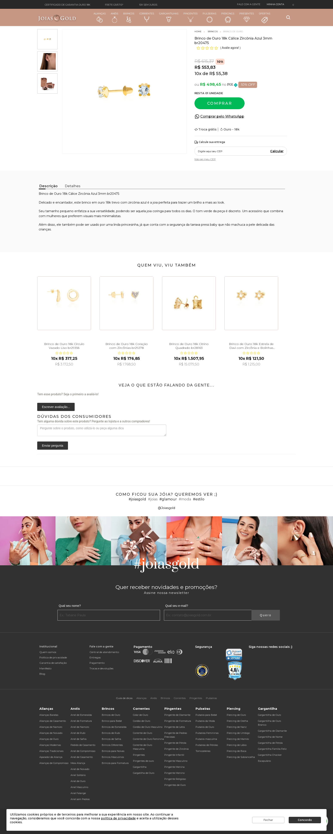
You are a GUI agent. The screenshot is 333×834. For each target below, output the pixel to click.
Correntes (146, 17)
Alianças (100, 17)
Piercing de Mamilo (238, 738)
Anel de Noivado (80, 769)
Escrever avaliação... (56, 407)
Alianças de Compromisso (53, 763)
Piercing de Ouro (236, 714)
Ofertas (264, 18)
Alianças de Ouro (49, 738)
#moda (185, 499)
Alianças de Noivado (50, 732)
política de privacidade (118, 818)
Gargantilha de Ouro (269, 714)
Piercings (227, 17)
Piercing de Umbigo (238, 732)
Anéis (114, 17)
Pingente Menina (174, 766)
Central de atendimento (104, 652)
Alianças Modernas (50, 745)
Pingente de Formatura (177, 720)
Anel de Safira (78, 738)
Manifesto (45, 668)
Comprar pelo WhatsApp (222, 116)
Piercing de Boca (236, 751)
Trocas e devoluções (101, 668)
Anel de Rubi (78, 732)
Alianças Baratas (48, 714)
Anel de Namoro (80, 726)
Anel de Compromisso (83, 751)
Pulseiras (209, 17)
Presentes (246, 17)
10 (197, 73)
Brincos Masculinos (113, 757)
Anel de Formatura (81, 720)
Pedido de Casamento (83, 745)
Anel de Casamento (82, 757)
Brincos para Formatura (115, 763)
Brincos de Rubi (111, 732)
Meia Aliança (78, 763)
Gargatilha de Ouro (143, 772)
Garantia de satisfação (53, 662)
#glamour (168, 499)
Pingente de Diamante (177, 714)
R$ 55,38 (218, 73)
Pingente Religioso (175, 778)
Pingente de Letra (174, 726)
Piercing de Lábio (237, 745)
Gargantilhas (168, 17)
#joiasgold (137, 499)
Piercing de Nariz (237, 726)
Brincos (128, 17)
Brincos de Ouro (111, 714)
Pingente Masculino (175, 760)
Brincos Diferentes (112, 745)
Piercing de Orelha (237, 720)
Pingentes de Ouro (175, 784)
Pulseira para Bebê (206, 714)
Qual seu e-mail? (176, 605)
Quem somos (47, 652)
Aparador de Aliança (50, 757)
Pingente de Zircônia (176, 748)
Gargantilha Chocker (270, 754)
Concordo (305, 820)
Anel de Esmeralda (81, 714)
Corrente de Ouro (142, 732)
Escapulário (264, 760)
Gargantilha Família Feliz (272, 748)
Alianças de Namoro (50, 726)
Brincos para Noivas (113, 751)
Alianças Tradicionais (51, 751)
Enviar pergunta (52, 445)
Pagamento (97, 662)
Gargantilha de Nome (270, 736)
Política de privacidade (53, 657)
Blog (42, 673)
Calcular (277, 151)
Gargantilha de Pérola (270, 742)
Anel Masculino (79, 787)
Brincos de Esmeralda (114, 726)
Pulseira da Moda (205, 720)
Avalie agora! (231, 47)
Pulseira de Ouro (205, 726)
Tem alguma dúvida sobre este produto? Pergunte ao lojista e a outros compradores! (93, 421)
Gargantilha (139, 766)
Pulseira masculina (206, 738)
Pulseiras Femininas (207, 732)
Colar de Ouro (140, 714)
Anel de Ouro (78, 781)
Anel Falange (78, 793)
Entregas (95, 657)
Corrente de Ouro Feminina (148, 738)
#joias (152, 499)
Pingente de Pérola (175, 742)
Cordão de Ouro (141, 720)
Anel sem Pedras (80, 799)
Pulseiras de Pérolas (207, 745)
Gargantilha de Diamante (272, 730)
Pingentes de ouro (143, 760)
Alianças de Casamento (52, 720)
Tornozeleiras (203, 751)
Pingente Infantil (174, 754)
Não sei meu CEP (205, 159)
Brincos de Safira (111, 738)
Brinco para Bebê (112, 720)
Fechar (268, 820)
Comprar (219, 103)
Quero (265, 615)
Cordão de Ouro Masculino (147, 726)
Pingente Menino (174, 772)
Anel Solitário (78, 775)
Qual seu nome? (70, 605)
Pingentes (190, 17)
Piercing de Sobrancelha (241, 757)
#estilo (198, 499)
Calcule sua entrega (209, 142)
